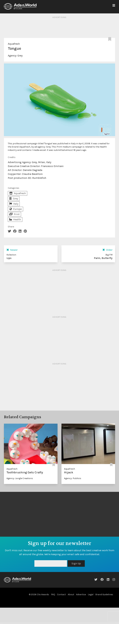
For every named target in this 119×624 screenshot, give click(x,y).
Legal (90, 594)
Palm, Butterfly (103, 258)
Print (14, 214)
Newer (12, 249)
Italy (13, 203)
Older (107, 249)
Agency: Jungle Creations (20, 478)
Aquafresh (14, 43)
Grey (19, 55)
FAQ (53, 594)
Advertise (81, 594)
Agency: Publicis (72, 478)
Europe (15, 209)
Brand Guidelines (104, 594)
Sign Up (76, 563)
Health (15, 219)
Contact (61, 594)
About (71, 594)
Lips (9, 258)
